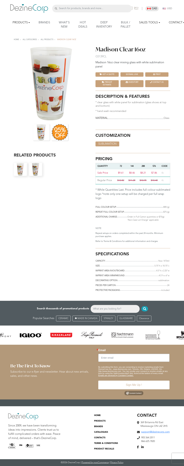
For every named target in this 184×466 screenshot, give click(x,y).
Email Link (132, 74)
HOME (97, 416)
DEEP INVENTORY (104, 24)
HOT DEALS (82, 24)
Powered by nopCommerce (95, 463)
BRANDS (44, 22)
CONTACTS (99, 438)
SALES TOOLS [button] (148, 22)
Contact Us (157, 82)
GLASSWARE (126, 318)
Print (157, 74)
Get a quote (107, 74)
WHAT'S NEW (64, 24)
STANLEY (108, 318)
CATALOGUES (101, 432)
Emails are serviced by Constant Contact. (116, 376)
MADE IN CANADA (86, 318)
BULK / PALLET (125, 24)
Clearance (144, 318)
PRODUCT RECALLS (104, 449)
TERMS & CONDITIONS (106, 443)
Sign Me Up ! (134, 385)
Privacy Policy (116, 463)
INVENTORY (132, 82)
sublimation (107, 144)
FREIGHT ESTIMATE (107, 83)
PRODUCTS (100, 421)
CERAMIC (63, 318)
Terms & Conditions (113, 241)
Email (102, 350)
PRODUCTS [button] (20, 22)
